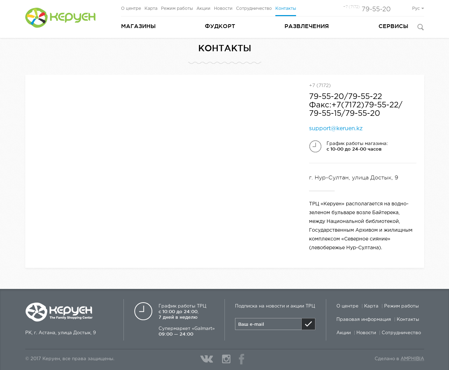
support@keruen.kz (336, 128)
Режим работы (177, 9)
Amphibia (412, 359)
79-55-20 (367, 9)
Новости (223, 9)
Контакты (285, 9)
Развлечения (306, 26)
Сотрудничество (254, 9)
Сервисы (393, 26)
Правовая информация (363, 320)
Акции (203, 9)
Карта (151, 9)
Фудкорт (220, 26)
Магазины (138, 26)
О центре (131, 9)
